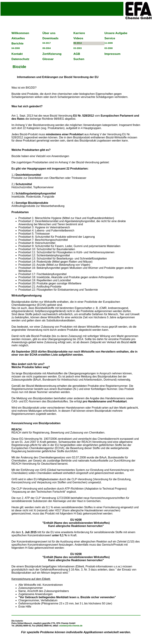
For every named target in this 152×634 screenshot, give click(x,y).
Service (109, 38)
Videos (78, 38)
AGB (76, 54)
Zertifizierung (52, 54)
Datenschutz (20, 59)
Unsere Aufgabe (115, 33)
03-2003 (77, 48)
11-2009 (108, 43)
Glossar (48, 59)
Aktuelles (18, 38)
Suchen (78, 59)
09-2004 (47, 48)
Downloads (50, 38)
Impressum (112, 54)
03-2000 (108, 48)
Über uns (49, 33)
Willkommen (20, 33)
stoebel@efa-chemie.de (70, 625)
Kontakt (17, 54)
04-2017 (47, 43)
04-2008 (15, 48)
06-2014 (77, 43)
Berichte (17, 43)
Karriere (79, 33)
